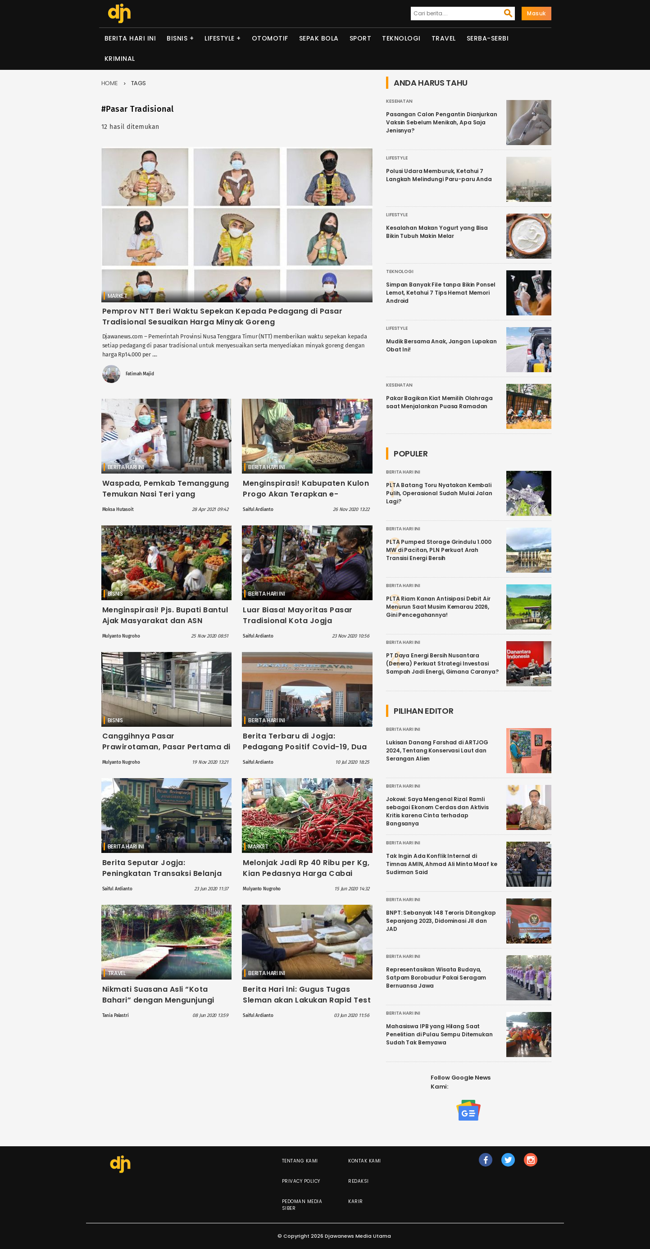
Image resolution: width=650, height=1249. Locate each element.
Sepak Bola (319, 38)
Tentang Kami (300, 1161)
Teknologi (401, 38)
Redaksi (358, 1181)
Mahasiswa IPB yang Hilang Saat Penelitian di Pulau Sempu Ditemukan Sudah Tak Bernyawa (439, 1034)
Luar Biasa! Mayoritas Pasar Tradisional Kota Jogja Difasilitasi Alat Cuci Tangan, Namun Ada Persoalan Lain (299, 626)
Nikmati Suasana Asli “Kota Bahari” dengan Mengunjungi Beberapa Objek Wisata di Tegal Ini (164, 1005)
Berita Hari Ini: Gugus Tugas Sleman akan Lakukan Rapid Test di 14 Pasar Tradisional (307, 1000)
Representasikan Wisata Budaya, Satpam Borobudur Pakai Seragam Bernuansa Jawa (436, 977)
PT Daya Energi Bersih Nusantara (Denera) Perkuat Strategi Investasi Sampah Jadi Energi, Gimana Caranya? (442, 663)
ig (531, 1164)
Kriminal (120, 58)
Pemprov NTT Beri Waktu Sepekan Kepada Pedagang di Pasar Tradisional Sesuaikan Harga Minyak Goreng (222, 316)
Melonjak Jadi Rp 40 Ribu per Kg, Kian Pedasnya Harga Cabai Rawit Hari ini (306, 873)
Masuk (536, 13)
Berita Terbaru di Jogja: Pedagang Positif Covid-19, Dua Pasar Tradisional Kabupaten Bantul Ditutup (305, 752)
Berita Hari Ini (130, 38)
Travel (444, 38)
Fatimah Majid (140, 374)
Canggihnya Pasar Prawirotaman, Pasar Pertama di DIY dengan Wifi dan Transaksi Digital (166, 752)
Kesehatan (399, 101)
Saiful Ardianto (258, 509)
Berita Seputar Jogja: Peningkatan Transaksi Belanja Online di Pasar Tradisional (162, 873)
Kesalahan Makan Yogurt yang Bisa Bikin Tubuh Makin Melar (437, 232)
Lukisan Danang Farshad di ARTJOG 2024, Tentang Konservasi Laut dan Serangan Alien (437, 750)
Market (117, 296)
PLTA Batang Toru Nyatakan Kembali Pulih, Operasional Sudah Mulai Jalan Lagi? (439, 493)
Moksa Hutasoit (118, 509)
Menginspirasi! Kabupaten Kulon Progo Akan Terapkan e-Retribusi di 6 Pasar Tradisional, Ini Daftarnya (306, 499)
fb (485, 1164)
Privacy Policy (301, 1181)
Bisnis (177, 38)
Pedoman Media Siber (302, 1205)
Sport (361, 38)
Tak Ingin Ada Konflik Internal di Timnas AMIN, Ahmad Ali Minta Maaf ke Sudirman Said (441, 864)
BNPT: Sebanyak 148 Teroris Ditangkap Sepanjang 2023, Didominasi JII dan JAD (441, 921)
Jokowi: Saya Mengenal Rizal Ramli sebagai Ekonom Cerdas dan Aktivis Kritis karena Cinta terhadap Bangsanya (437, 811)
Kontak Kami (364, 1161)
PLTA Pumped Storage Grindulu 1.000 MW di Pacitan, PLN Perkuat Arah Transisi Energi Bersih (438, 550)
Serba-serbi (488, 38)
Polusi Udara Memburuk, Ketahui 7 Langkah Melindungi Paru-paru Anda (439, 175)
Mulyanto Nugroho (121, 636)
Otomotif (270, 38)
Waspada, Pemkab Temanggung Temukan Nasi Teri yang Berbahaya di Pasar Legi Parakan (165, 499)
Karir (355, 1201)
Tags (138, 83)
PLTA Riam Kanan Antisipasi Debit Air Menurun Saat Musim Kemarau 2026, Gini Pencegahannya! (438, 607)
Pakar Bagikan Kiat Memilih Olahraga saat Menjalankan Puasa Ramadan (439, 402)
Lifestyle (220, 38)
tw (509, 1164)
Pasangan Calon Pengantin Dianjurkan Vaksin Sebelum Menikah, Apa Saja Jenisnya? (441, 122)
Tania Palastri (115, 1015)
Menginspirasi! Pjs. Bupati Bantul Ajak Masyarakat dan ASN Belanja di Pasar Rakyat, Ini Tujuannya (165, 626)
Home (109, 83)
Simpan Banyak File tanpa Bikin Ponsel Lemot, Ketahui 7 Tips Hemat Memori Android (440, 293)
